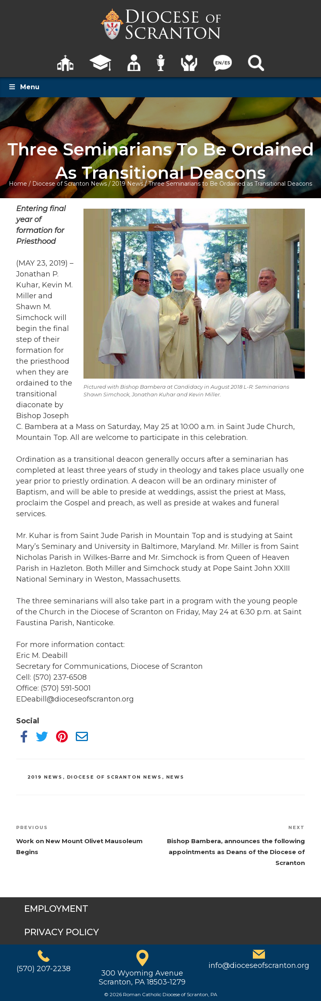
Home (18, 183)
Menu (24, 87)
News (175, 777)
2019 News (127, 183)
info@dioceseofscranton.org (258, 965)
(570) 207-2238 (44, 968)
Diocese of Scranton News (69, 183)
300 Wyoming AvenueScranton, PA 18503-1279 (142, 977)
